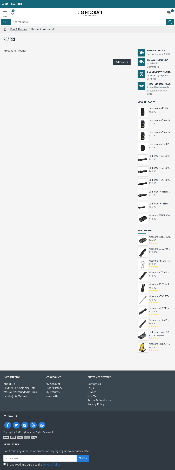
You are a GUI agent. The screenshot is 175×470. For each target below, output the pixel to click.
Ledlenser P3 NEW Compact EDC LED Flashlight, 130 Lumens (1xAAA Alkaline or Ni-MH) (160, 203)
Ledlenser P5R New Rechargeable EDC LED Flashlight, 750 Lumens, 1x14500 (160, 167)
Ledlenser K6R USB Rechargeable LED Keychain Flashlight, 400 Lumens (160, 332)
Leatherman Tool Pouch (160, 144)
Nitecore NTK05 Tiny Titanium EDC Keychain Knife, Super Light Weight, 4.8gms (160, 296)
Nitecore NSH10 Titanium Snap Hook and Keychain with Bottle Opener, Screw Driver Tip (160, 260)
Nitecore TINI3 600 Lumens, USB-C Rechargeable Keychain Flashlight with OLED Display (160, 215)
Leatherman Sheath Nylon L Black (160, 120)
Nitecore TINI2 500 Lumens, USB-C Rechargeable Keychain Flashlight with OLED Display (160, 236)
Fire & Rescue (18, 29)
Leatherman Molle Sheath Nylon (160, 108)
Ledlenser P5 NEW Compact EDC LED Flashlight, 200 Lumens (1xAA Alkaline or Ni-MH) (160, 191)
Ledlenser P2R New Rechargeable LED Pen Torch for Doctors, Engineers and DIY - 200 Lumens (160, 179)
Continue (120, 62)
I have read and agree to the (32, 464)
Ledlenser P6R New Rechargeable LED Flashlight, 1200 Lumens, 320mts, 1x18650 (160, 156)
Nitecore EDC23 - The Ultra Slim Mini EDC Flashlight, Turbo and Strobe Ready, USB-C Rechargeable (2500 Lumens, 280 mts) (160, 284)
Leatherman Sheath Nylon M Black (160, 132)
